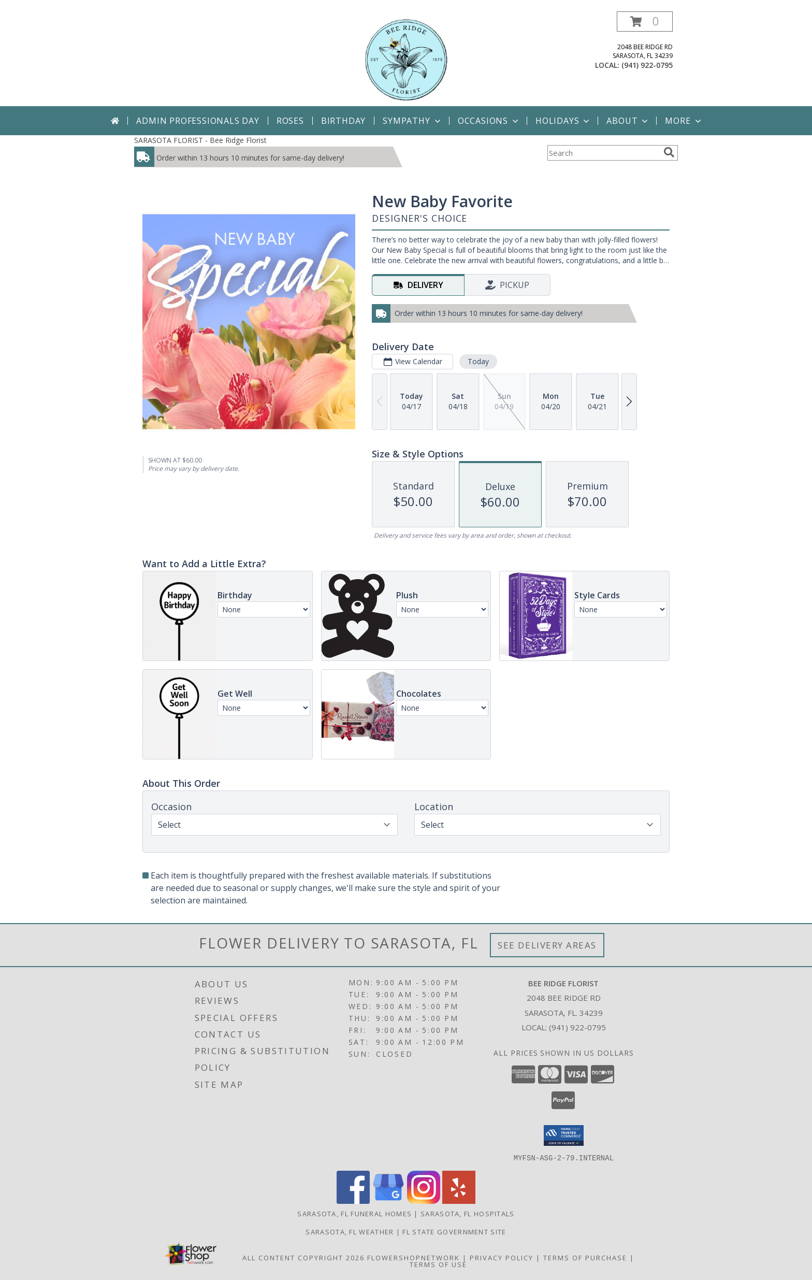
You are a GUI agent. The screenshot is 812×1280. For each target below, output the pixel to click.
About (628, 120)
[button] (645, 21)
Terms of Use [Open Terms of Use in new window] (438, 1264)
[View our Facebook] (353, 1200)
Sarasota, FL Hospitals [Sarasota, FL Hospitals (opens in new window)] (468, 1213)
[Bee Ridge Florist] (406, 59)
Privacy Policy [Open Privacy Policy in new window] (501, 1257)
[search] (669, 152)
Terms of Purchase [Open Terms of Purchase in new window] (585, 1257)
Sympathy (412, 120)
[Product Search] (603, 153)
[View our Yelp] (458, 1200)
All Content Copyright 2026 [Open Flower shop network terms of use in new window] (303, 1257)
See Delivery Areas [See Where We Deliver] (547, 945)
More (684, 120)
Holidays (563, 120)
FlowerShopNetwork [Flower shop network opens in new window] (413, 1257)
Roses (290, 120)
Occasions (489, 120)
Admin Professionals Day (197, 120)
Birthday (343, 120)
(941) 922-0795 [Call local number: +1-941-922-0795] (647, 65)
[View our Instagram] (423, 1200)
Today (478, 361)
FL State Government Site (454, 1231)
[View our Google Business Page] (388, 1200)
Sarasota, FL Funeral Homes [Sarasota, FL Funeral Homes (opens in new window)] (354, 1213)
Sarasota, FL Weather (350, 1231)
